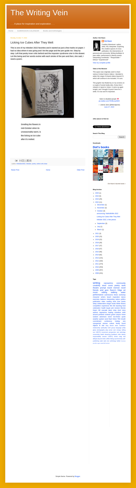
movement (104, 332)
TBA (118, 319)
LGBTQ (110, 336)
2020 (97, 236)
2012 (97, 261)
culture (111, 323)
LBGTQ (98, 332)
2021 (97, 233)
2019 (97, 239)
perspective (112, 332)
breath (123, 319)
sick (124, 321)
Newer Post (15, 170)
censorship (96, 334)
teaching (119, 306)
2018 (97, 243)
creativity (96, 285)
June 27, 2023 (109, 107)
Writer (118, 303)
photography (101, 330)
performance (98, 295)
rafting (124, 330)
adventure (103, 317)
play (107, 330)
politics (123, 299)
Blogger (77, 476)
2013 (97, 258)
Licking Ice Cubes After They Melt (108, 217)
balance (103, 299)
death (102, 334)
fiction (116, 295)
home (124, 314)
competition (97, 306)
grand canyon (116, 314)
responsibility (97, 336)
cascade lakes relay (109, 310)
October (100, 211)
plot (112, 308)
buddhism (122, 325)
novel (123, 288)
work (124, 285)
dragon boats (111, 303)
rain (118, 332)
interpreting (111, 299)
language (118, 328)
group (113, 328)
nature (117, 299)
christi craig (118, 336)
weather (95, 319)
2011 (97, 264)
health (103, 308)
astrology (123, 332)
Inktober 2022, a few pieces (106, 220)
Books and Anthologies (52, 31)
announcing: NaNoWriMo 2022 (107, 213)
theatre (96, 288)
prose (110, 330)
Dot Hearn (108, 41)
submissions (108, 295)
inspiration (116, 297)
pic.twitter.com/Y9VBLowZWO (109, 101)
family (118, 323)
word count (107, 285)
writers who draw (42, 163)
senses (104, 336)
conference (108, 321)
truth (109, 328)
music (95, 292)
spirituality (104, 328)
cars (114, 330)
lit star (101, 325)
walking (114, 292)
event (110, 317)
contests (108, 314)
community (121, 283)
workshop (122, 295)
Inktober (28, 163)
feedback (114, 334)
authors (95, 312)
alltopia (95, 338)
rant (124, 336)
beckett (108, 343)
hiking (112, 338)
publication (96, 301)
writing (96, 283)
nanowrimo (108, 283)
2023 (97, 199)
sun (94, 332)
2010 (97, 267)
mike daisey (122, 334)
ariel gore (104, 290)
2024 (97, 196)
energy (119, 330)
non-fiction (116, 317)
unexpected (97, 323)
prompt (103, 288)
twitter (119, 341)
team (116, 325)
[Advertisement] (109, 447)
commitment (97, 321)
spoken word (103, 319)
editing (104, 292)
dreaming (107, 334)
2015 (97, 252)
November (101, 208)
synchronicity (118, 338)
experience (105, 306)
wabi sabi (103, 341)
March (99, 229)
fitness (123, 303)
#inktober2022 (20, 163)
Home (10, 31)
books (123, 301)
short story (122, 310)
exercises (96, 299)
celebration (97, 308)
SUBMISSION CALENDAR (28, 31)
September (101, 223)
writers (103, 297)
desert (112, 325)
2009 (97, 270)
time (118, 301)
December (101, 205)
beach (109, 297)
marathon (117, 312)
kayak (108, 308)
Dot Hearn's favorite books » (117, 183)
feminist (123, 341)
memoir (116, 288)
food (124, 306)
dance (123, 297)
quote (124, 317)
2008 (97, 273)
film (111, 306)
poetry (34, 163)
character (96, 297)
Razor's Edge (116, 290)
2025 (97, 193)
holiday (117, 321)
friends (95, 290)
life (114, 306)
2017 (97, 246)
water (123, 292)
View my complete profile (101, 63)
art (124, 290)
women (105, 323)
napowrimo (103, 312)
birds (104, 338)
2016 (97, 249)
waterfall (102, 343)
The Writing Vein (39, 12)
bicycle (100, 338)
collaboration (101, 303)
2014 (97, 255)
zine (108, 341)
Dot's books (101, 147)
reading (109, 301)
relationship (96, 328)
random (95, 317)
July (98, 226)
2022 (97, 202)
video (103, 301)
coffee (108, 338)
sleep (95, 303)
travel (109, 288)
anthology (113, 341)
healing (110, 312)
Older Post (80, 170)
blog (107, 325)
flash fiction (113, 319)
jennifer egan (96, 343)
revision (117, 308)
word (114, 301)
